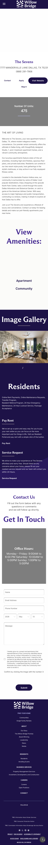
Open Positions (24, 788)
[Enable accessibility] (43, 840)
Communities (24, 718)
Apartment (24, 281)
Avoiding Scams (24, 762)
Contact (7, 80)
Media (24, 746)
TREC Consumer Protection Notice (24, 821)
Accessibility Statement (32, 834)
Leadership (24, 740)
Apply (21, 80)
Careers (24, 784)
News (24, 743)
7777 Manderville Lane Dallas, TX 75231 (24, 67)
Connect (24, 793)
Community (24, 288)
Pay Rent (6, 443)
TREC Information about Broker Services (24, 817)
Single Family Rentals (24, 721)
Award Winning (24, 737)
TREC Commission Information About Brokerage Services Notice (24, 825)
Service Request (9, 478)
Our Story (24, 731)
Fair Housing (18, 834)
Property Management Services (24, 771)
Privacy (10, 834)
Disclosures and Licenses (29, 838)
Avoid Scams (14, 838)
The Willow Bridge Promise (24, 734)
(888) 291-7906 (24, 71)
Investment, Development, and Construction (24, 775)
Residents (24, 758)
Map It (24, 87)
